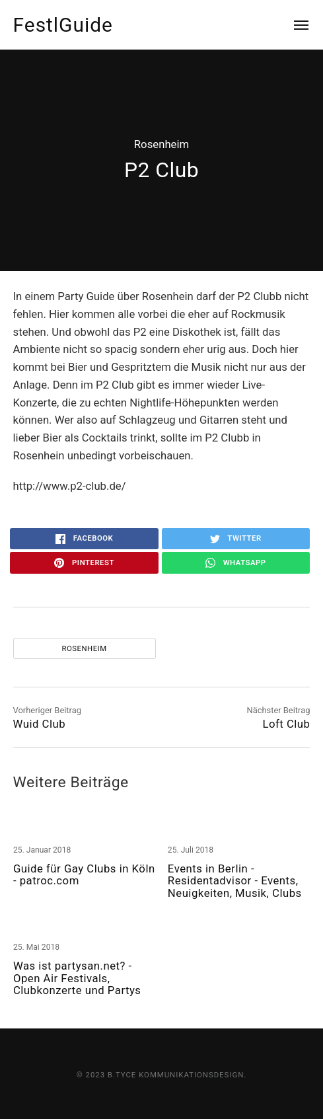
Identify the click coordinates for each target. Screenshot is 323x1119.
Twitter (236, 538)
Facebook (84, 538)
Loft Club (286, 723)
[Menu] (293, 25)
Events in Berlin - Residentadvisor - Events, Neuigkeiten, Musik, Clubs (235, 881)
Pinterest (84, 563)
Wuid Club (39, 723)
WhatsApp (235, 563)
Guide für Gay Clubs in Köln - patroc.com (84, 875)
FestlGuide (63, 24)
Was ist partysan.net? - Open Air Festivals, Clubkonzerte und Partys (77, 978)
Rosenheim (161, 144)
